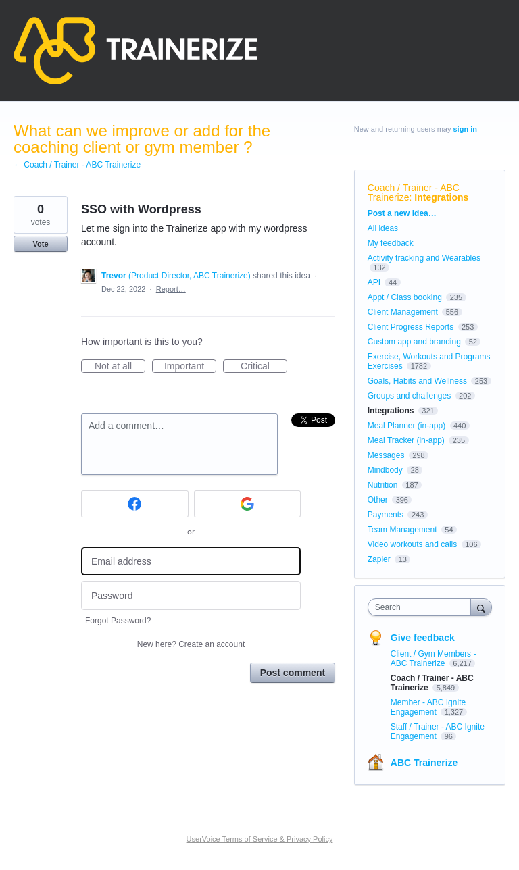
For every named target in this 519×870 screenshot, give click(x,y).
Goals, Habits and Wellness (417, 381)
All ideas (383, 228)
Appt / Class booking (405, 297)
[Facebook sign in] (135, 503)
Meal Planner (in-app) (406, 425)
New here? (191, 644)
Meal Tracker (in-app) (406, 440)
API (374, 282)
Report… (171, 289)
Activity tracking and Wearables (424, 258)
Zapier (379, 559)
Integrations (441, 197)
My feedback (391, 243)
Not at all (120, 367)
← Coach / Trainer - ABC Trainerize (77, 165)
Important (190, 367)
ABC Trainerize (424, 762)
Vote (40, 244)
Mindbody (385, 470)
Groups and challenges (409, 396)
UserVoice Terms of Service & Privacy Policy (260, 839)
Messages (386, 455)
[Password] (191, 595)
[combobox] (422, 607)
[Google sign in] (247, 503)
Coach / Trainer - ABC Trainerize (414, 192)
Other (378, 500)
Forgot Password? (118, 620)
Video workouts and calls (413, 544)
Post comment (292, 672)
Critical (264, 367)
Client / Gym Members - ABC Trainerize (433, 658)
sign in (465, 129)
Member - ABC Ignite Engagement (428, 707)
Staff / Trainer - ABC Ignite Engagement (438, 731)
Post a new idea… (402, 213)
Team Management (402, 529)
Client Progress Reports (410, 327)
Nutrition (383, 485)
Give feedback (423, 637)
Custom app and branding (414, 342)
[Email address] (191, 561)
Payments (385, 514)
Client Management (403, 312)
